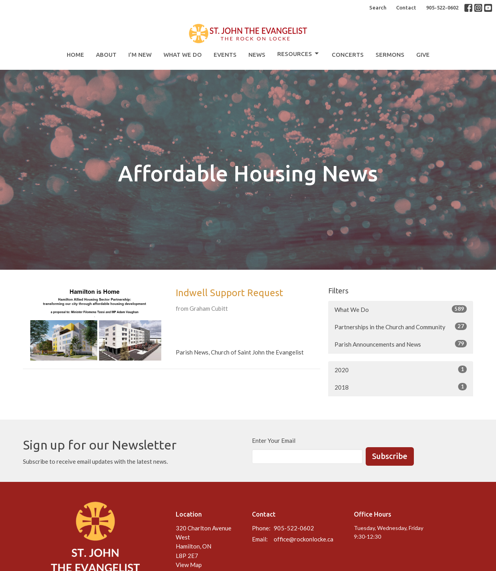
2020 (400, 369)
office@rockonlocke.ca (303, 539)
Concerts (348, 54)
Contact (406, 7)
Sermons (390, 54)
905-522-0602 (442, 7)
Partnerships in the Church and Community (400, 326)
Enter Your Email (273, 440)
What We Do (182, 54)
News (256, 54)
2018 (400, 387)
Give (423, 54)
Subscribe (390, 456)
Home (75, 54)
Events (225, 54)
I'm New (140, 54)
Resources (298, 54)
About (106, 54)
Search (377, 7)
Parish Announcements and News (400, 344)
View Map (189, 564)
